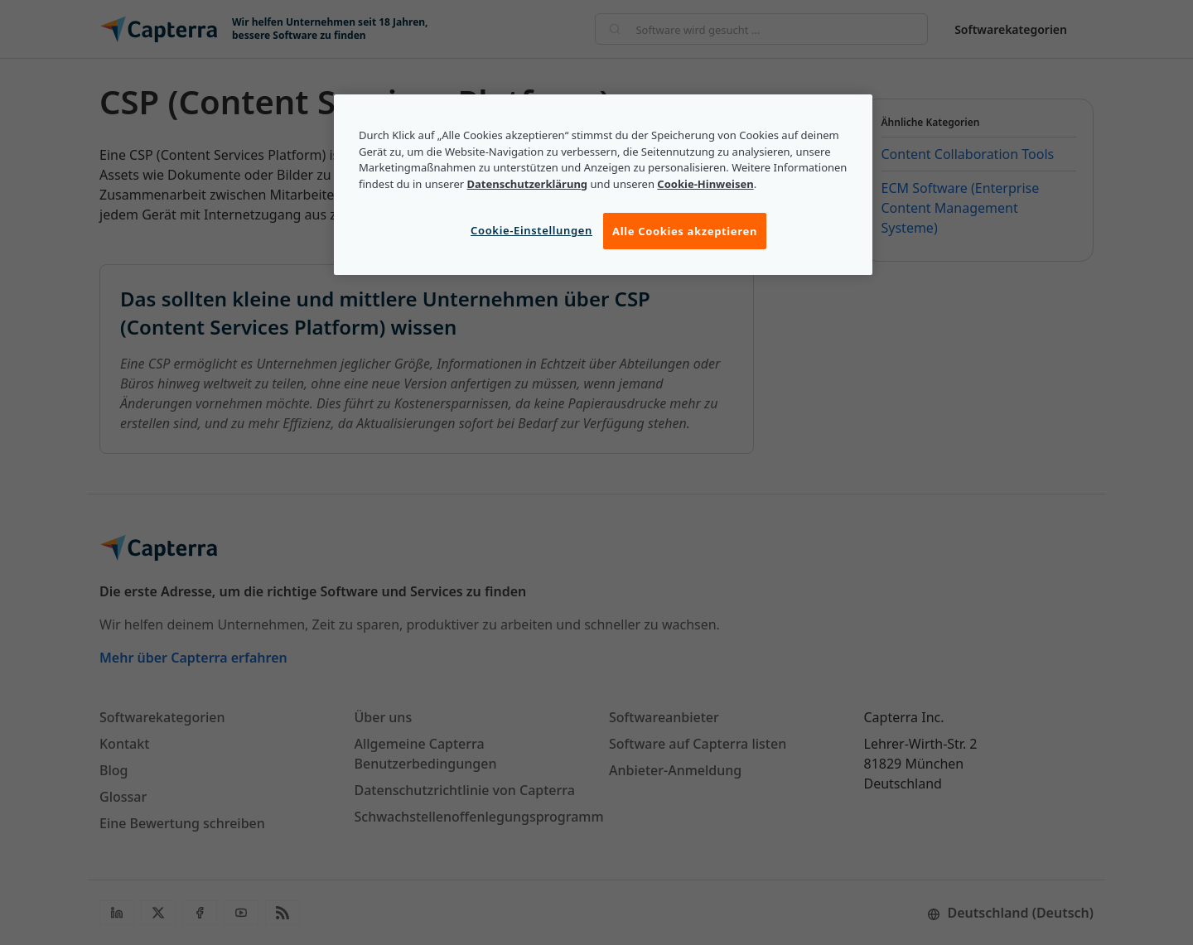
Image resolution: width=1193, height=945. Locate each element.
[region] (603, 184)
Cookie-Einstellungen (531, 230)
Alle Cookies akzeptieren (684, 231)
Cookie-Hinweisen (705, 183)
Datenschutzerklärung (526, 183)
